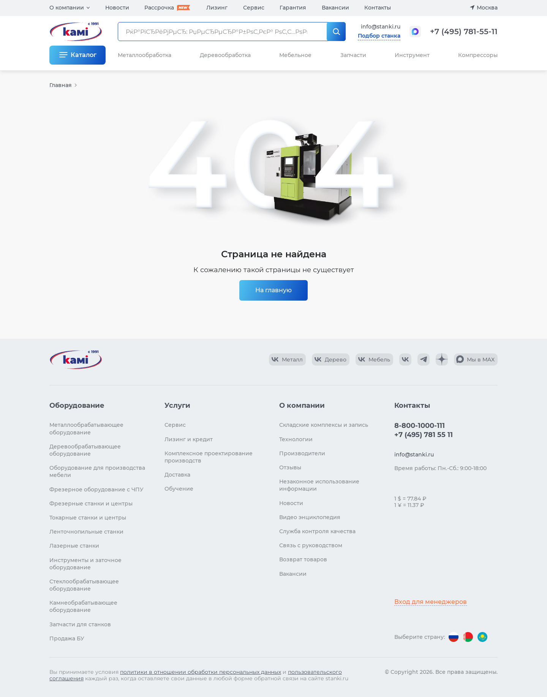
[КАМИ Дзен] (442, 359)
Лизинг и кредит (188, 439)
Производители (302, 453)
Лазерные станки (74, 545)
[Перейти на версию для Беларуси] (468, 637)
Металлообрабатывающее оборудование (86, 428)
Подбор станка (379, 35)
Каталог (83, 55)
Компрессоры (478, 55)
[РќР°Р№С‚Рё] (336, 31)
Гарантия (293, 7)
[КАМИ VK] (405, 359)
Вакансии (335, 7)
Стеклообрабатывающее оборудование (84, 585)
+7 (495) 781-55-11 (464, 31)
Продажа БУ (66, 638)
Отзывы (290, 467)
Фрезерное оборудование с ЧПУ (96, 489)
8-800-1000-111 (419, 425)
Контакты (377, 7)
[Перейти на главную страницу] (75, 359)
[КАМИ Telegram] (423, 359)
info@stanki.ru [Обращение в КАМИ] (380, 26)
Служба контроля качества (317, 531)
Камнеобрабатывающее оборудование (83, 606)
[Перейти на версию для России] (453, 637)
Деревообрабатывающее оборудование (85, 450)
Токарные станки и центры (87, 517)
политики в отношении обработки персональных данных (200, 671)
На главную (273, 290)
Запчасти (353, 55)
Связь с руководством (310, 545)
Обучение (178, 488)
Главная (60, 85)
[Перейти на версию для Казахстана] (482, 637)
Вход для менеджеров (430, 601)
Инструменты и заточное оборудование (85, 564)
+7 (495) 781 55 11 (423, 435)
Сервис (253, 7)
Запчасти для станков (80, 624)
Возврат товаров (303, 559)
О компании (66, 7)
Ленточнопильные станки (86, 531)
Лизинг (217, 7)
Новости (117, 7)
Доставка (177, 474)
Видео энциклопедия (309, 517)
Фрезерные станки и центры (91, 503)
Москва (487, 7)
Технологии (296, 439)
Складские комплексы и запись (323, 424)
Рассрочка (159, 7)
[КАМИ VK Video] (287, 359)
